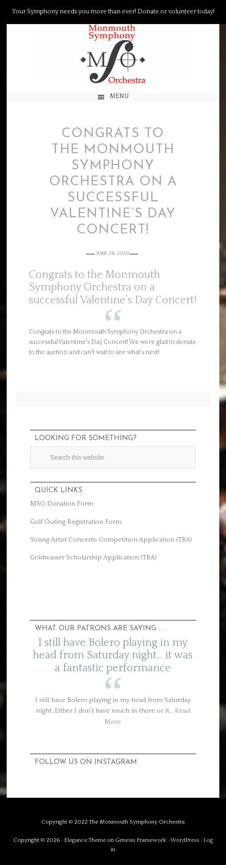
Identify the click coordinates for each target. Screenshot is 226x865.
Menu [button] (119, 96)
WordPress (184, 840)
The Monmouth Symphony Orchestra (113, 54)
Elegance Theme (85, 840)
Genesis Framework (140, 840)
